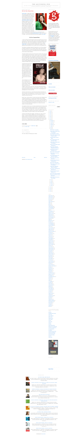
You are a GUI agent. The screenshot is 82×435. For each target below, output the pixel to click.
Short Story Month (51, 225)
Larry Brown (50, 290)
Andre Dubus (50, 270)
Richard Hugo (50, 302)
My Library (50, 221)
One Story (50, 324)
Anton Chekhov (51, 288)
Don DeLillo (50, 251)
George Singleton (51, 238)
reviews (50, 200)
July (51, 127)
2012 (50, 188)
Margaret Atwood (51, 274)
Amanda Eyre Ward (51, 295)
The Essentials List (51, 301)
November (51, 121)
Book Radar (50, 271)
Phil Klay (50, 306)
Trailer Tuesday (51, 201)
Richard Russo (51, 268)
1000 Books (50, 294)
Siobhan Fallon (51, 252)
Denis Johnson (51, 250)
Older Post (45, 157)
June (51, 128)
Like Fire (50, 320)
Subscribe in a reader (51, 102)
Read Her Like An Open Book (53, 326)
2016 (50, 116)
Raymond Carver (51, 215)
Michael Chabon (51, 262)
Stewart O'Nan (51, 246)
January (51, 185)
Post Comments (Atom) (29, 159)
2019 (50, 112)
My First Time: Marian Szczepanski (55, 173)
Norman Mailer (51, 258)
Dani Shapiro (50, 296)
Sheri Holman (50, 287)
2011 (50, 189)
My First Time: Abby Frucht (44, 377)
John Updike (50, 239)
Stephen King (50, 214)
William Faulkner (51, 249)
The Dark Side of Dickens (44, 394)
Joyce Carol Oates (51, 227)
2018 (50, 113)
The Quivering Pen (41, 4)
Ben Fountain (50, 255)
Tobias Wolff (50, 283)
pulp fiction (50, 277)
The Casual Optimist (51, 328)
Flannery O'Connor (51, 213)
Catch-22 (50, 226)
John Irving (50, 257)
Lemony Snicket (51, 264)
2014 (50, 119)
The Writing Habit (51, 207)
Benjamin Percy (51, 220)
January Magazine (51, 315)
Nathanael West (51, 299)
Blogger (43, 433)
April (51, 181)
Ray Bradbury (50, 275)
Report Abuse (51, 368)
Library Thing (50, 319)
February (51, 183)
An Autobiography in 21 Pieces (54, 133)
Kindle (49, 219)
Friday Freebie (51, 195)
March (51, 182)
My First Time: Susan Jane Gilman (55, 151)
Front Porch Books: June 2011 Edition (44, 428)
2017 (50, 115)
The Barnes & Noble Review (52, 327)
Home (34, 157)
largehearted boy (51, 318)
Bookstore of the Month (52, 265)
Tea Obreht (50, 282)
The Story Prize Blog (51, 334)
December (51, 120)
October (51, 123)
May (51, 179)
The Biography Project (52, 276)
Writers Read (50, 337)
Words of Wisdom (51, 244)
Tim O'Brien (50, 232)
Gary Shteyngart (51, 289)
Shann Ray (50, 245)
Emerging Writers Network (52, 313)
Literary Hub (50, 321)
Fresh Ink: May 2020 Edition (53, 60)
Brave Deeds (50, 237)
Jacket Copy (50, 314)
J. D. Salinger (50, 281)
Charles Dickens (51, 206)
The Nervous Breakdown (52, 332)
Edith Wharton (51, 256)
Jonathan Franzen (51, 240)
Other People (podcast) (52, 325)
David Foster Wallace (51, 231)
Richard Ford (50, 218)
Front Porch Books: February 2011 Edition (44, 417)
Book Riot (50, 312)
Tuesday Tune (50, 230)
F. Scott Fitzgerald (51, 224)
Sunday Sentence (51, 196)
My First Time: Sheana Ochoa (27, 11)
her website (43, 34)
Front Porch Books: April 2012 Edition (44, 422)
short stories (50, 199)
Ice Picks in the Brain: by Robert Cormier (44, 406)
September (51, 124)
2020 (50, 111)
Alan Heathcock (51, 233)
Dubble (50, 280)
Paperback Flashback (51, 300)
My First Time (24, 13)
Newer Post (23, 157)
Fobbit (49, 202)
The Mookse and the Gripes (52, 331)
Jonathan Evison (51, 243)
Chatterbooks (50, 305)
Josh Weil (50, 263)
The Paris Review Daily (52, 333)
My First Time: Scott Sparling (54, 129)
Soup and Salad (51, 208)
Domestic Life (50, 212)
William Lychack (51, 293)
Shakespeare (50, 269)
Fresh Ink (50, 205)
